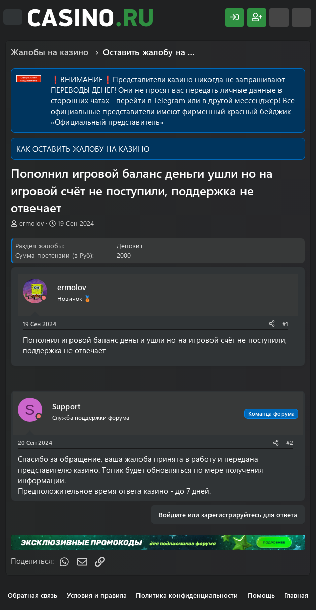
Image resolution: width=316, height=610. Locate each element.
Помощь (261, 595)
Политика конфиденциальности (187, 595)
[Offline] (43, 298)
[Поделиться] (271, 324)
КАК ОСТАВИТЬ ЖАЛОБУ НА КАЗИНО (82, 148)
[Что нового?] (279, 17)
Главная (296, 595)
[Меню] (12, 17)
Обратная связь (32, 595)
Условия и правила (97, 595)
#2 (289, 442)
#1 (285, 323)
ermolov (31, 223)
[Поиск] (301, 17)
